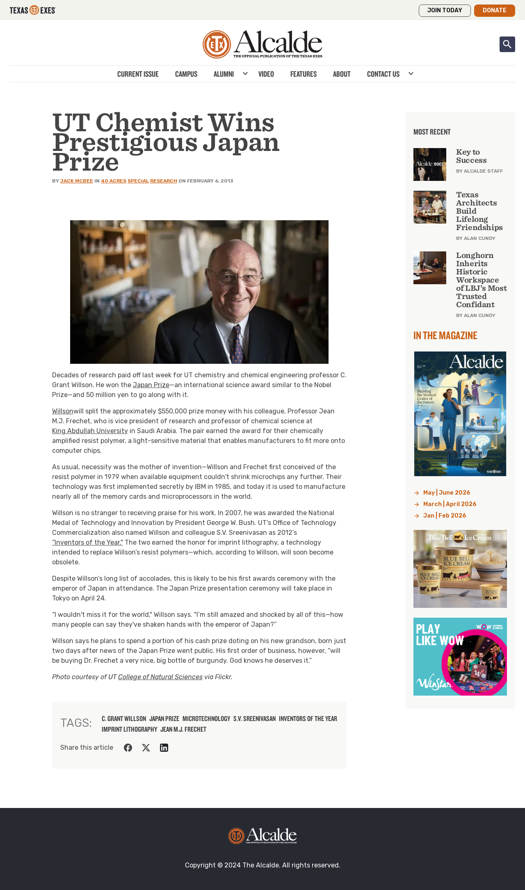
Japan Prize (151, 385)
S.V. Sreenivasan (254, 718)
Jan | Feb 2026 (444, 515)
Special (138, 181)
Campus (186, 74)
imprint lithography (129, 729)
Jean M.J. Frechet (183, 729)
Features (303, 74)
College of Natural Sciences (160, 677)
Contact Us (383, 74)
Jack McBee (76, 181)
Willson (62, 411)
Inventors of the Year (308, 718)
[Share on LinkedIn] (164, 748)
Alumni (224, 74)
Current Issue (138, 74)
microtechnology (206, 718)
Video (266, 74)
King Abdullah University (90, 431)
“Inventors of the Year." (87, 542)
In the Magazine (445, 335)
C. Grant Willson (124, 718)
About (342, 74)
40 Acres (113, 181)
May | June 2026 (446, 492)
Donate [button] (495, 10)
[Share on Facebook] (128, 748)
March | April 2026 (450, 504)
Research (163, 181)
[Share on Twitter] (146, 748)
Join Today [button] (444, 10)
